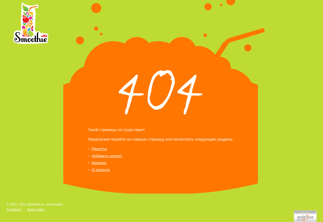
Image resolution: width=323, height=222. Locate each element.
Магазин (98, 162)
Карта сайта (35, 209)
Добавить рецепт (106, 156)
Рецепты (99, 149)
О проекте (100, 169)
